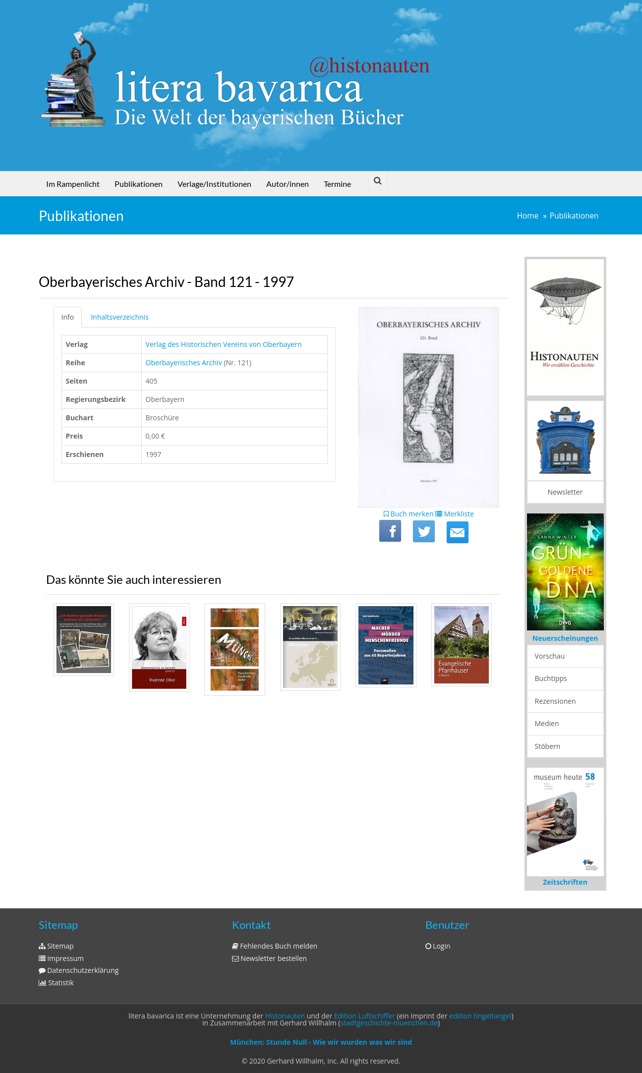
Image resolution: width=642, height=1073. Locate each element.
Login (438, 946)
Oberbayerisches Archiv (184, 362)
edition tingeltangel (480, 1015)
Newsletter (565, 492)
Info (67, 317)
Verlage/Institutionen (214, 183)
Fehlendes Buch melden (275, 946)
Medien (547, 723)
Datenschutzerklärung (79, 970)
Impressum (61, 958)
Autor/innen (287, 183)
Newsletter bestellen (269, 958)
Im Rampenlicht (73, 183)
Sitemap (56, 946)
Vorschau (550, 656)
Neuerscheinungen (565, 638)
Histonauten (285, 1015)
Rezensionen (555, 701)
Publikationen (139, 183)
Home (528, 216)
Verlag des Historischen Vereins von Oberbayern (224, 344)
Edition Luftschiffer (364, 1015)
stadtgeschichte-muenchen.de (389, 1022)
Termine (337, 183)
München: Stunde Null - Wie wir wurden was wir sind (321, 1042)
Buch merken (409, 513)
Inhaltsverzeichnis (120, 317)
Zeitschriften (565, 882)
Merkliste (454, 513)
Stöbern (548, 746)
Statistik (56, 982)
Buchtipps (551, 678)
